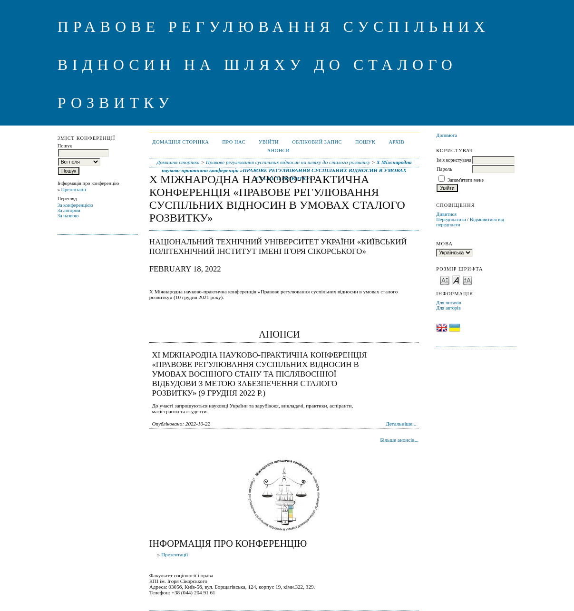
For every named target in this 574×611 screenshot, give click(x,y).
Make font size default (456, 279)
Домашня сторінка (180, 142)
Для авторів (448, 307)
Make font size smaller (444, 279)
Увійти (269, 142)
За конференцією (75, 205)
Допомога (446, 135)
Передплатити (451, 219)
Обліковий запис (317, 142)
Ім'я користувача (454, 160)
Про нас (233, 142)
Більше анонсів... (399, 440)
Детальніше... (401, 424)
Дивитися (446, 214)
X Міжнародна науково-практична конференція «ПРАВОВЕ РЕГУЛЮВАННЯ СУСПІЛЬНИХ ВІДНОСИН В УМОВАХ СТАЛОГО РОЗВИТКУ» (287, 170)
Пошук (365, 142)
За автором (69, 210)
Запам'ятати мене (466, 180)
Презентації (73, 189)
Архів (396, 142)
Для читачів (448, 302)
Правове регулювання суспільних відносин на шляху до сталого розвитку (288, 162)
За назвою (68, 215)
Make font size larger (467, 279)
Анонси (278, 150)
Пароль (444, 169)
